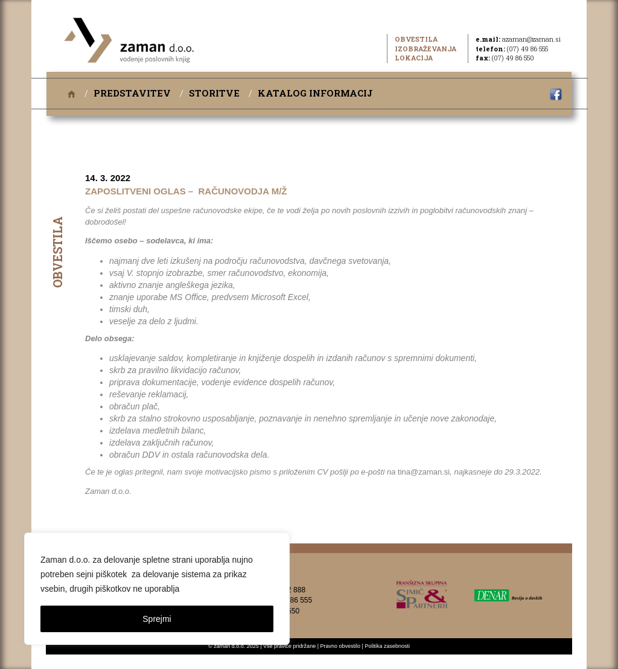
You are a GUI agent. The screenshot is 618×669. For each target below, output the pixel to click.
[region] (157, 589)
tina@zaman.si (424, 471)
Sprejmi (156, 619)
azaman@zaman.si (531, 38)
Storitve (214, 93)
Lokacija (414, 57)
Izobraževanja (425, 48)
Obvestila (416, 38)
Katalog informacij (315, 93)
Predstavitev (132, 93)
